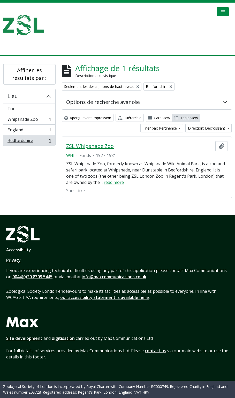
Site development (24, 338)
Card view (159, 117)
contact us (155, 351)
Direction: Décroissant (207, 128)
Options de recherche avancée (103, 102)
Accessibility (18, 250)
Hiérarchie (129, 117)
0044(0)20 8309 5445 (32, 277)
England (29, 131)
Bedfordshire (29, 141)
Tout (12, 108)
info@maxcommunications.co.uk (114, 277)
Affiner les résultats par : (29, 74)
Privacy (13, 260)
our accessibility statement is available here (104, 297)
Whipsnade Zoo (29, 120)
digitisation (63, 338)
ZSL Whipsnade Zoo (90, 146)
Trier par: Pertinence (160, 128)
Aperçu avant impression (87, 117)
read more (114, 182)
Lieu (12, 96)
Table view (186, 117)
